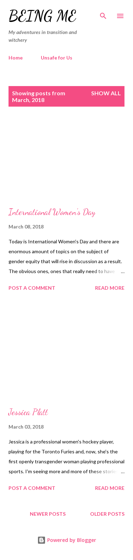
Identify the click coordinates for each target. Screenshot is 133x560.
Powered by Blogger (66, 540)
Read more (109, 288)
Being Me (42, 16)
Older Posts (107, 514)
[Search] (103, 13)
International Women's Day (52, 212)
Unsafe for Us (56, 58)
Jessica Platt (28, 412)
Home (16, 58)
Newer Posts (48, 514)
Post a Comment (32, 288)
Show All (106, 93)
